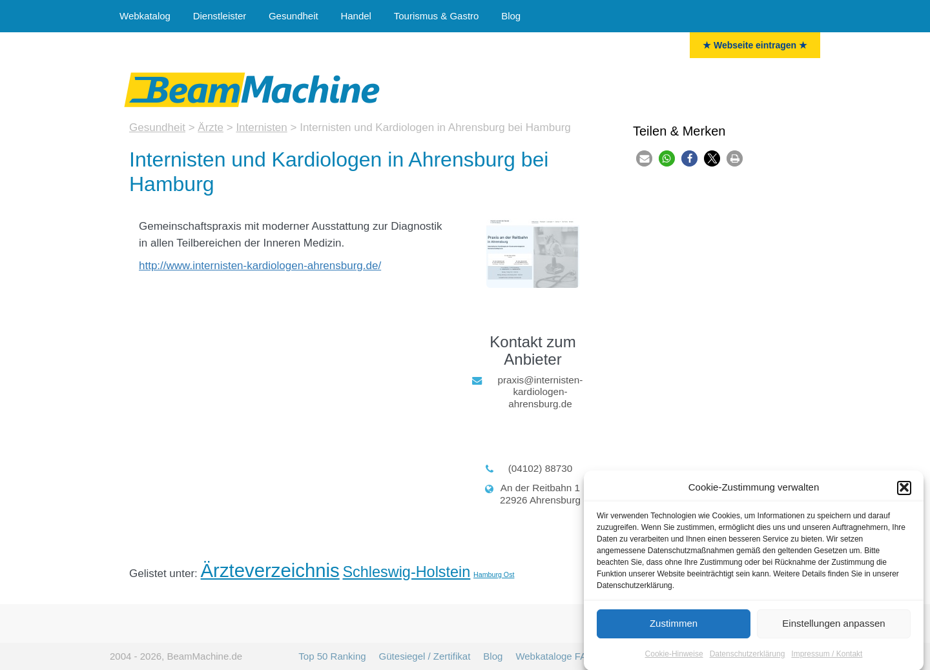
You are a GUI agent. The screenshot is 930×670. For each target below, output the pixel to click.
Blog (511, 15)
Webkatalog (144, 15)
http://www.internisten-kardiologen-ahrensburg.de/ (260, 265)
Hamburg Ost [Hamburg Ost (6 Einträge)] (493, 574)
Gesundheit (293, 15)
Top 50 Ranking (332, 656)
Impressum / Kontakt (826, 657)
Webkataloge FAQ (554, 656)
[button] (904, 491)
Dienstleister (220, 15)
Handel (355, 15)
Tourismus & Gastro (436, 15)
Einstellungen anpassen (833, 627)
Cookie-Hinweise (674, 657)
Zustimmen (674, 627)
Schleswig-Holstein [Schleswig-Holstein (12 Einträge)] (406, 571)
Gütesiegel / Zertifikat (425, 656)
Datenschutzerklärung (747, 657)
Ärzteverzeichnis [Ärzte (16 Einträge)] (270, 570)
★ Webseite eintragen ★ (755, 45)
